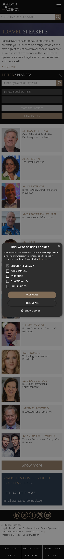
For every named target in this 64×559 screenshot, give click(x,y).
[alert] (32, 279)
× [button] (58, 246)
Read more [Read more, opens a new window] (44, 259)
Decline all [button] (31, 303)
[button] (32, 310)
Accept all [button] (32, 294)
